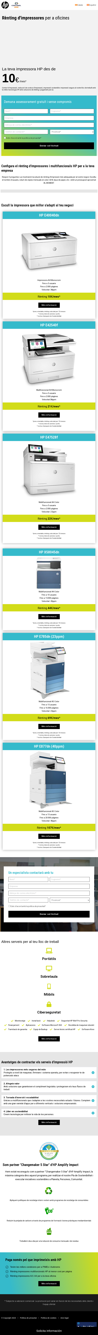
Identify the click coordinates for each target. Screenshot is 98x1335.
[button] (49, 1069)
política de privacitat (32, 138)
